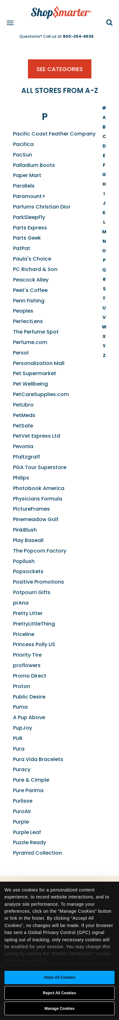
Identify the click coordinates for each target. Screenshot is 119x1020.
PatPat (21, 248)
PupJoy (22, 728)
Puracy (21, 769)
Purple (21, 821)
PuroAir (22, 811)
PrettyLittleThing (34, 623)
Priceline (23, 634)
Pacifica (23, 144)
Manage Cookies (59, 1008)
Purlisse (22, 801)
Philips (21, 477)
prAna (21, 602)
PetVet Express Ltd (36, 436)
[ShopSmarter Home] (59, 9)
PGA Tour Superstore (39, 467)
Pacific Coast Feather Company (54, 133)
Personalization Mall (38, 363)
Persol (21, 352)
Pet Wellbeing (30, 383)
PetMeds (24, 415)
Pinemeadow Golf (35, 519)
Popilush (24, 561)
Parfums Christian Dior (41, 206)
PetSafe (23, 425)
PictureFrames (31, 509)
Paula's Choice (32, 258)
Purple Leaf (27, 832)
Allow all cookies (59, 977)
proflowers (27, 665)
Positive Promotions (38, 582)
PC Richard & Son (35, 269)
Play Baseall (28, 540)
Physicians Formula (37, 498)
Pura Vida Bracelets (38, 759)
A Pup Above (29, 717)
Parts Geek (27, 238)
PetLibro (23, 404)
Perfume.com (30, 342)
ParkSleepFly (29, 217)
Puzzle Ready (29, 842)
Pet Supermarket (34, 373)
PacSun (22, 154)
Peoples (23, 311)
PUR (18, 738)
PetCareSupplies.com (41, 394)
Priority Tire (27, 655)
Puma (20, 707)
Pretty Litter (28, 613)
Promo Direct (29, 675)
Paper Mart (27, 175)
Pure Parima (28, 790)
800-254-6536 (78, 36)
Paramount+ (29, 196)
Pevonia (23, 446)
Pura (18, 748)
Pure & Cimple (31, 780)
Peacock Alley (31, 279)
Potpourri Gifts (31, 592)
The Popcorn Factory (39, 550)
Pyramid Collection (37, 853)
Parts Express (30, 227)
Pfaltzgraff (26, 456)
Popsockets (28, 571)
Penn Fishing (28, 300)
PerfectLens (28, 321)
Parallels (24, 185)
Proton (21, 686)
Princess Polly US (34, 644)
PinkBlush (25, 529)
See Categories (59, 69)
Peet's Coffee (30, 290)
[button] (109, 23)
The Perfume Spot (36, 331)
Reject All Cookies (59, 993)
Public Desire (29, 696)
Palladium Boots (34, 165)
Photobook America (38, 488)
